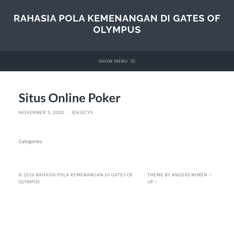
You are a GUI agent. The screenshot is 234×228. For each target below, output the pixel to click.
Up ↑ (152, 181)
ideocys (82, 112)
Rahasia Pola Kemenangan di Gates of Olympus (117, 24)
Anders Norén (189, 174)
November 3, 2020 (41, 112)
